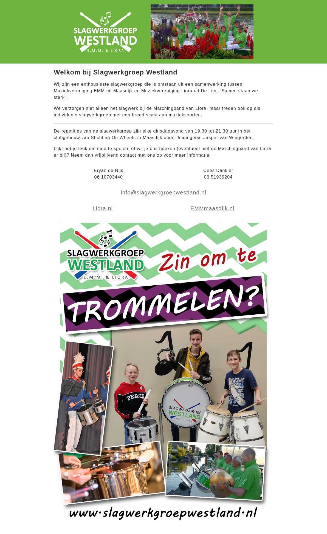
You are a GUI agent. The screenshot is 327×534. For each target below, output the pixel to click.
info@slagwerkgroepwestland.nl (163, 193)
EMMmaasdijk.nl (212, 208)
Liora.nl (102, 208)
